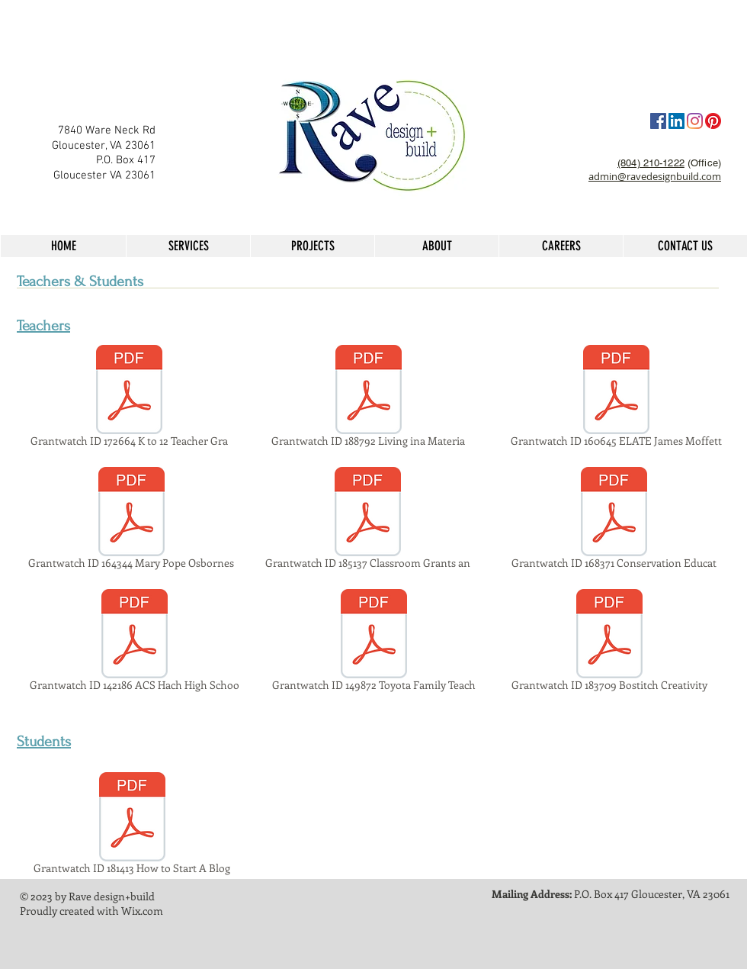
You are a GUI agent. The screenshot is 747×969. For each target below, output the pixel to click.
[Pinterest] (713, 121)
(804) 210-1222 (650, 163)
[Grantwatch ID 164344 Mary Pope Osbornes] (131, 520)
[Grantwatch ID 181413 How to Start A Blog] (132, 825)
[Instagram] (695, 121)
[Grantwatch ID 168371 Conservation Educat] (614, 520)
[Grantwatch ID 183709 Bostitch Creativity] (609, 642)
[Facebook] (658, 121)
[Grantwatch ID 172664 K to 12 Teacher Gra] (129, 398)
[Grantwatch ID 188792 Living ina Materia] (368, 398)
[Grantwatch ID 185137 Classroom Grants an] (367, 520)
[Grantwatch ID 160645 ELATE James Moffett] (616, 398)
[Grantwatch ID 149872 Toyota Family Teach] (373, 642)
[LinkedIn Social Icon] (676, 121)
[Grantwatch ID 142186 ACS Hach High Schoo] (134, 642)
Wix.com (142, 910)
